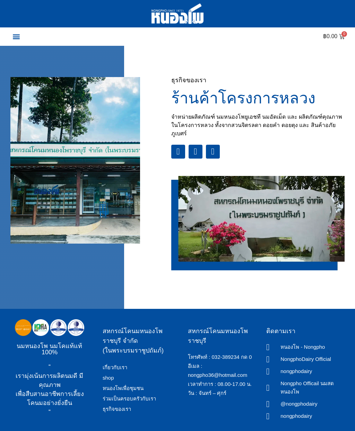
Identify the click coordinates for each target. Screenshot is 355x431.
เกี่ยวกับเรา (115, 367)
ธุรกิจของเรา (117, 409)
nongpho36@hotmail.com (217, 375)
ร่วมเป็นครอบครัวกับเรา (129, 399)
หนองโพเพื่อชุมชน (123, 388)
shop (108, 378)
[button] (16, 36)
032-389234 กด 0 (232, 357)
